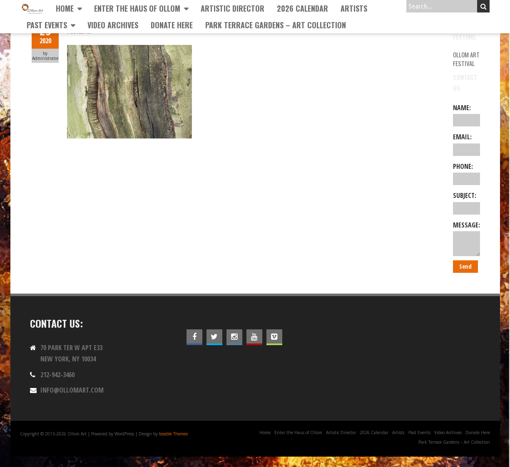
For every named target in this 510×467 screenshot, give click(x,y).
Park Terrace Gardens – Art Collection (275, 25)
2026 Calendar (302, 8)
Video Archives (112, 25)
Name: (466, 114)
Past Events (47, 25)
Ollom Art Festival (466, 59)
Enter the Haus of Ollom (137, 8)
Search (483, 6)
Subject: (466, 202)
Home (65, 8)
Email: (466, 144)
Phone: (466, 173)
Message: (466, 238)
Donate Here (172, 25)
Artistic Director (232, 8)
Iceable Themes (173, 434)
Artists (354, 8)
